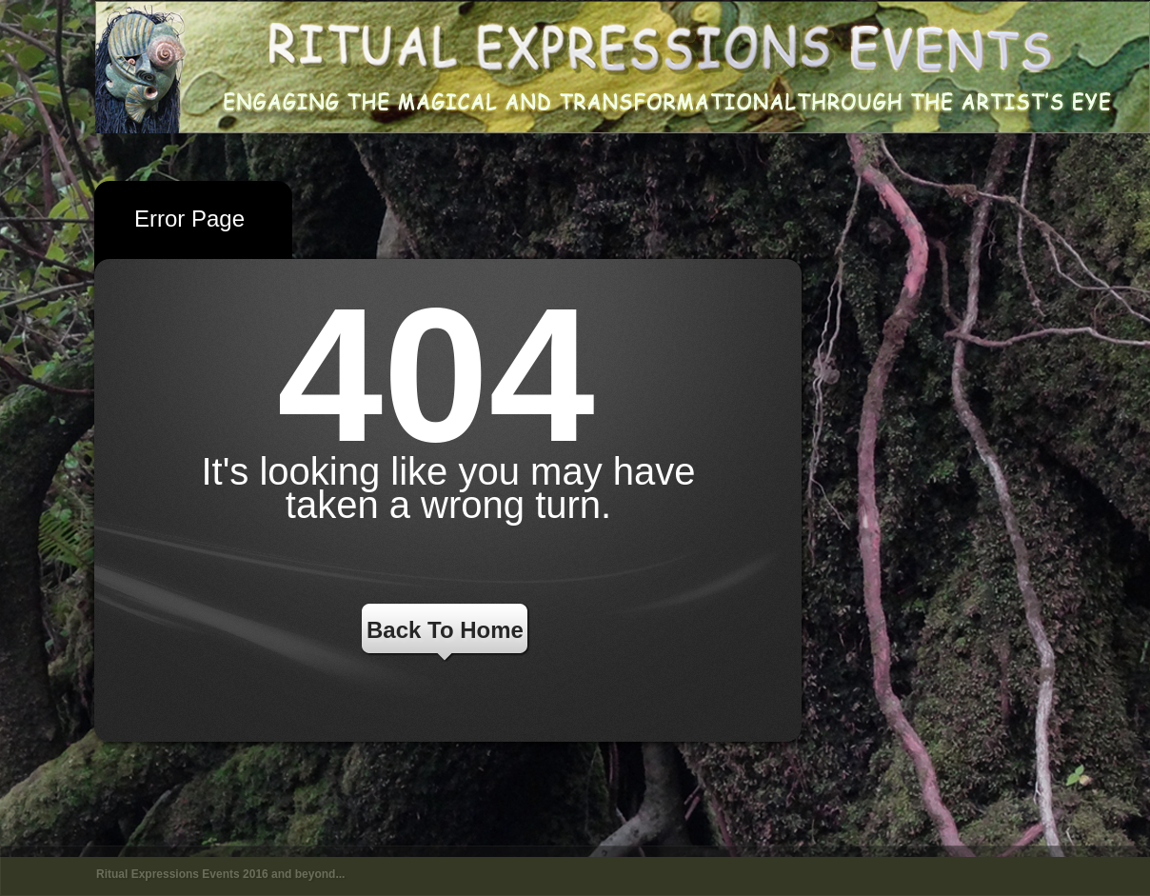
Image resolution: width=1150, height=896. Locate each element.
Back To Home (445, 630)
